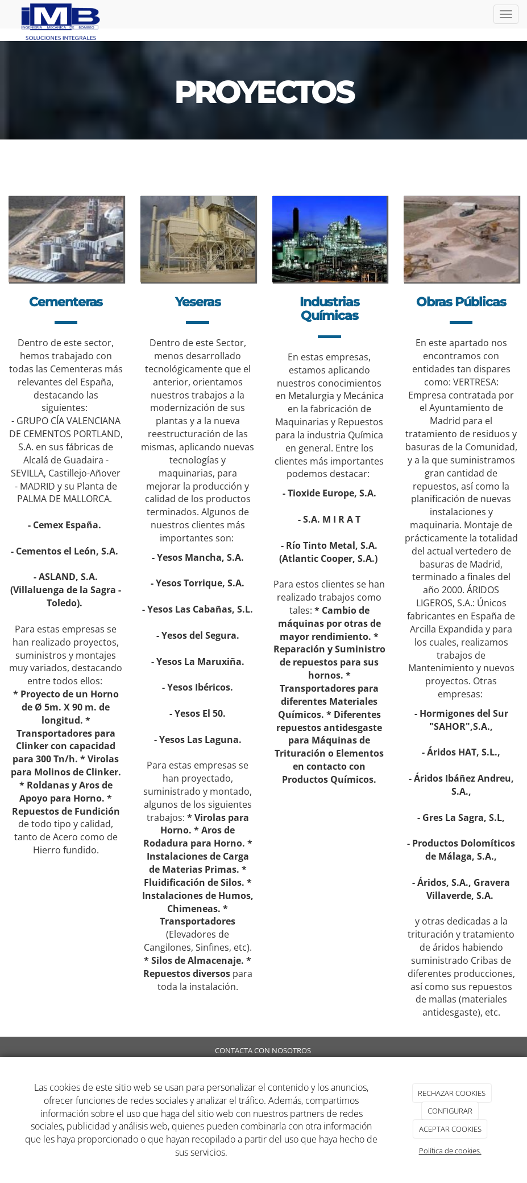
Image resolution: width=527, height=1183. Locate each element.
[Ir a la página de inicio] (61, 14)
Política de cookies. (450, 1150)
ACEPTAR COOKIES (450, 1129)
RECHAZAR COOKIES (451, 1093)
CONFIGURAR (450, 1111)
